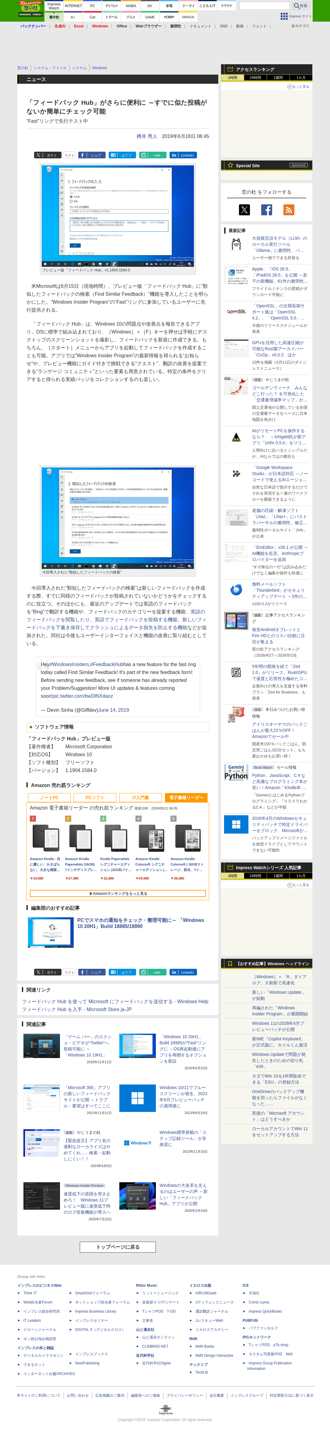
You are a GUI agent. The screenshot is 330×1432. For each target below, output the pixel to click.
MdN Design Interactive (214, 1355)
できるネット (34, 1365)
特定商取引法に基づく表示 (292, 1395)
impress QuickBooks (265, 1311)
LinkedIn (187, 155)
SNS (224, 26)
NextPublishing (87, 1363)
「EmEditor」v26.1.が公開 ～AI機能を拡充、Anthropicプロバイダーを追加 (280, 553)
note (157, 155)
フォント (259, 26)
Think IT (30, 1293)
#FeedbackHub (107, 664)
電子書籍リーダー (186, 797)
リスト (70, 155)
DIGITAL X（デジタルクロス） (100, 1330)
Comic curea (259, 1302)
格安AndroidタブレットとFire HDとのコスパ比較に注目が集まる (278, 635)
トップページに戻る (118, 1247)
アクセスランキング (255, 69)
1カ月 (301, 78)
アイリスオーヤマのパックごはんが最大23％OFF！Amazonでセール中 (279, 730)
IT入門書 (140, 797)
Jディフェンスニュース (214, 1302)
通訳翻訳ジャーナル (211, 1311)
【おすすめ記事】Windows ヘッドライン (272, 964)
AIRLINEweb (205, 1293)
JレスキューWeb (209, 1320)
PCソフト (95, 797)
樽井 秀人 (147, 136)
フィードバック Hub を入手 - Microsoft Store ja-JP (77, 1009)
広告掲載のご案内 (110, 1395)
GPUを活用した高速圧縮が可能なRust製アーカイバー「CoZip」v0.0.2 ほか (278, 348)
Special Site (248, 165)
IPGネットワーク (257, 1337)
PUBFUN (250, 1320)
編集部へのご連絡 (145, 1395)
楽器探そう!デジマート (161, 1302)
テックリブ (198, 1365)
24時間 (255, 78)
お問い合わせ (78, 1395)
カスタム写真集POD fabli (271, 1354)
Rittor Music (146, 1285)
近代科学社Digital (156, 1363)
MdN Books (204, 1346)
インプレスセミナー (91, 1320)
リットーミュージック (160, 1293)
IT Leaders (32, 1320)
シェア (96, 155)
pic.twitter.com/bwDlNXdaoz (83, 696)
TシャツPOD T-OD (159, 1311)
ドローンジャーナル (39, 1330)
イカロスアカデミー (211, 1330)
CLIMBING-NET (155, 1346)
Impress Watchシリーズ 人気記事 (268, 867)
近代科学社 (145, 1355)
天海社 (254, 1293)
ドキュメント (201, 26)
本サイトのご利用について (39, 1395)
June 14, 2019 (113, 710)
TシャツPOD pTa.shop (268, 1345)
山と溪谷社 (145, 1330)
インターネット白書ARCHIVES (49, 1374)
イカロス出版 (200, 1285)
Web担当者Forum (37, 1302)
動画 (240, 26)
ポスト (52, 155)
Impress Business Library (95, 1311)
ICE (246, 1285)
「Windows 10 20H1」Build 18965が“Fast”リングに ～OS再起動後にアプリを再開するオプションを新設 (183, 1048)
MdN (193, 1339)
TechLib (201, 1372)
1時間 (232, 78)
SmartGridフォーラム (92, 1293)
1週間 (278, 78)
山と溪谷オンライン (158, 1337)
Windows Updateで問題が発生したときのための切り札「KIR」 (279, 1060)
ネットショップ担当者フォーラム (102, 1302)
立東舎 (147, 1320)
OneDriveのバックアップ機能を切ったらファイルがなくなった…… (279, 1097)
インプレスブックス (91, 1354)
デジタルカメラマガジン (43, 1355)
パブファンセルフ (263, 1328)
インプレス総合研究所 (41, 1311)
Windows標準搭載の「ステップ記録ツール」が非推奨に (183, 1138)
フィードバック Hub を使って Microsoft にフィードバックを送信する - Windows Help (115, 1001)
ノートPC (49, 797)
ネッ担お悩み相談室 (39, 1339)
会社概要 (216, 1395)
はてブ (126, 155)
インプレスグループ (246, 1395)
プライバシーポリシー (185, 1395)
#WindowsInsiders (69, 664)
